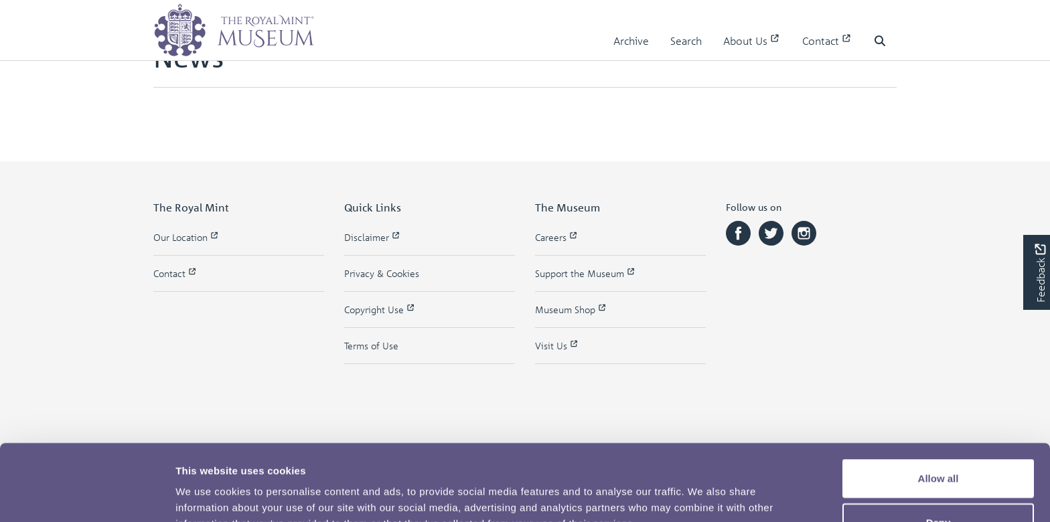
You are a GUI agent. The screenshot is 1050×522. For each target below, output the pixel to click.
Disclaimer (372, 237)
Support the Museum (585, 273)
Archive (631, 41)
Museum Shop (571, 309)
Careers (557, 237)
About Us (752, 41)
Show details (703, 495)
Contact (827, 41)
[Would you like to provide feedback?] (1036, 272)
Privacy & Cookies (381, 273)
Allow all (938, 406)
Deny (938, 450)
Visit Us (557, 345)
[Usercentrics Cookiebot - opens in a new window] (86, 496)
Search (686, 41)
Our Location (186, 237)
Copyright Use (380, 309)
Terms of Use (371, 345)
